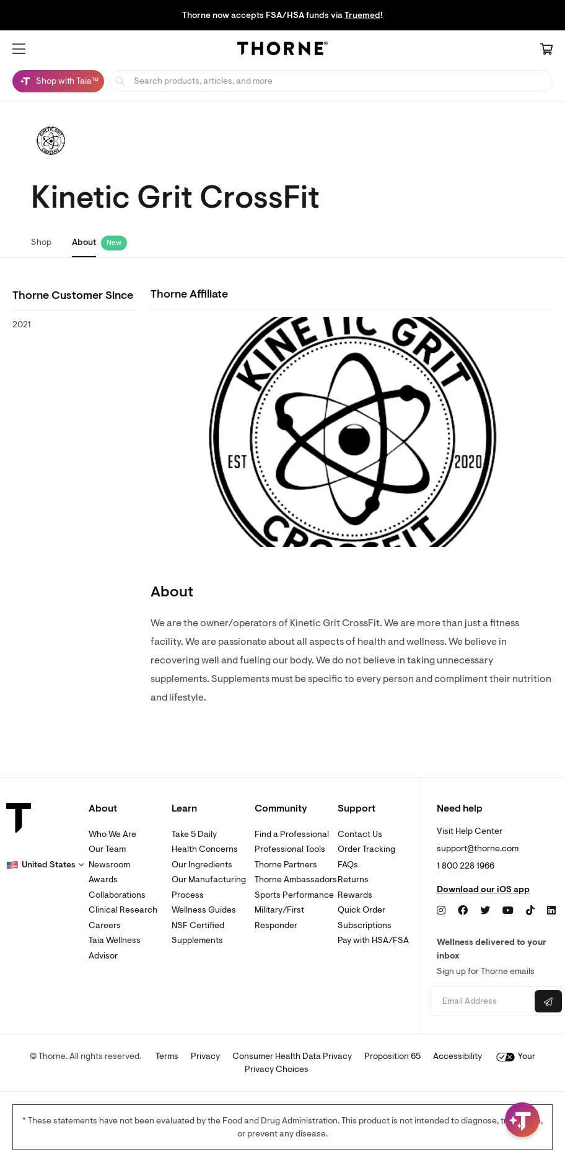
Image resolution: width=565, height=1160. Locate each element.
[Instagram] (441, 911)
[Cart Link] (546, 50)
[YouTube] (508, 911)
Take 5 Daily (194, 834)
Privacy (205, 1056)
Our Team (107, 849)
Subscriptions (365, 925)
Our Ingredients (202, 864)
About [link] (84, 242)
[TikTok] (530, 911)
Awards (103, 879)
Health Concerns (205, 849)
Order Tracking (366, 849)
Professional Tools (290, 849)
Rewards (355, 895)
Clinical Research (123, 910)
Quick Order (361, 910)
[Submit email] (548, 1001)
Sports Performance (294, 895)
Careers (105, 925)
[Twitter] (485, 911)
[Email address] (481, 1001)
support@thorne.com (478, 848)
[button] (18, 49)
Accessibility (457, 1056)
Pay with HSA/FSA (373, 940)
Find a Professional (292, 834)
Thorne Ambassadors (296, 879)
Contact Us (360, 834)
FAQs (348, 864)
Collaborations (117, 895)
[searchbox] (331, 81)
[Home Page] (282, 50)
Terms (166, 1056)
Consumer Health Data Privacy (292, 1056)
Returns (353, 879)
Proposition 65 (392, 1056)
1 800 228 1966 (465, 866)
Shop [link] (41, 242)
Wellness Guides (204, 910)
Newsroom (109, 864)
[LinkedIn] (551, 911)
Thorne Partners (286, 864)
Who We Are (112, 834)
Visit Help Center (469, 831)
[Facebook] (463, 911)
